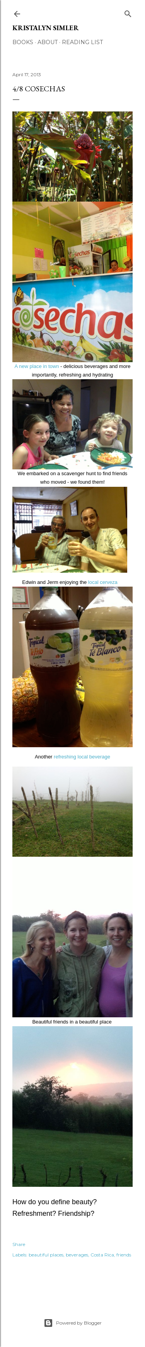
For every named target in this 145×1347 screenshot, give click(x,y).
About (48, 42)
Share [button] (18, 1244)
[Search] (128, 12)
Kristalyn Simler (45, 27)
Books (22, 42)
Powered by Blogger (73, 1323)
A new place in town (37, 366)
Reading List (82, 42)
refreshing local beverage (81, 757)
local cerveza (103, 582)
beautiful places (46, 1255)
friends (123, 1255)
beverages (77, 1255)
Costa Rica (102, 1255)
